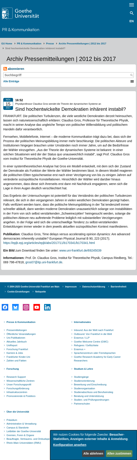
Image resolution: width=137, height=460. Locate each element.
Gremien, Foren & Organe (20, 435)
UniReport (12, 345)
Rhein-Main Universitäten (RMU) (24, 443)
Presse (50, 43)
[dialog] (93, 445)
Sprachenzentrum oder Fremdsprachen (95, 353)
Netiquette (40, 291)
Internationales (82, 322)
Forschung (13, 369)
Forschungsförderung (18, 388)
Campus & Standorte (18, 427)
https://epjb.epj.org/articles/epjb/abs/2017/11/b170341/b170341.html (49, 243)
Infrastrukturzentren (17, 392)
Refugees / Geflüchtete (86, 345)
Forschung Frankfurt (17, 349)
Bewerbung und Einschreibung (90, 384)
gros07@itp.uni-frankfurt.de (43, 262)
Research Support (16, 377)
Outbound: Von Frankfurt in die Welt (93, 334)
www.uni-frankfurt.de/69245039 (80, 250)
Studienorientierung (84, 380)
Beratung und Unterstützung (89, 396)
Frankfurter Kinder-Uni (18, 357)
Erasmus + (80, 349)
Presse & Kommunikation (21, 322)
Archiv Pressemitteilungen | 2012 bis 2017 (82, 43)
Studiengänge (81, 377)
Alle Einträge (11, 81)
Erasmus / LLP (82, 337)
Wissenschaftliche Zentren (21, 380)
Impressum (71, 286)
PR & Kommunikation (20, 29)
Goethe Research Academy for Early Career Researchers (97, 359)
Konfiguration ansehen (69, 445)
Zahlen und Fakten (16, 360)
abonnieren (13, 69)
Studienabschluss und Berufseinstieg (93, 392)
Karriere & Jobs (15, 353)
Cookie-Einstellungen (18, 291)
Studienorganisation (84, 388)
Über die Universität (18, 411)
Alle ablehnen (93, 453)
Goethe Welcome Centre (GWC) (91, 341)
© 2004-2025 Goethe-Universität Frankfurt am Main (33, 286)
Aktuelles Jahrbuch (17, 341)
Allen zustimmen (119, 453)
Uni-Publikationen (16, 337)
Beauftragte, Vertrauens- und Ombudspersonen (32, 439)
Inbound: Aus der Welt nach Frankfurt (94, 330)
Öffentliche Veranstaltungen (21, 334)
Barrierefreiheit (118, 286)
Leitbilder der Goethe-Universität (24, 431)
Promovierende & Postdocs (21, 396)
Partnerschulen (82, 403)
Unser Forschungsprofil (19, 384)
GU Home (6, 43)
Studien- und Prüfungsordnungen (91, 399)
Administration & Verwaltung (21, 423)
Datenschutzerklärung (93, 286)
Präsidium (12, 420)
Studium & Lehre (83, 369)
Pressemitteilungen (17, 330)
